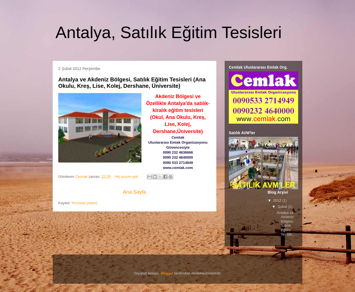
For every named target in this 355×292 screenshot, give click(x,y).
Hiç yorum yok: (127, 176)
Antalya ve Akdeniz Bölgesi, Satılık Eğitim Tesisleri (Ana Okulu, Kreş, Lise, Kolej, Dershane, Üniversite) (132, 82)
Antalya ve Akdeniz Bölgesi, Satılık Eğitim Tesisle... (286, 223)
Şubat (283, 206)
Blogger (167, 273)
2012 (277, 200)
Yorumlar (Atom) (84, 203)
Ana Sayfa (134, 192)
